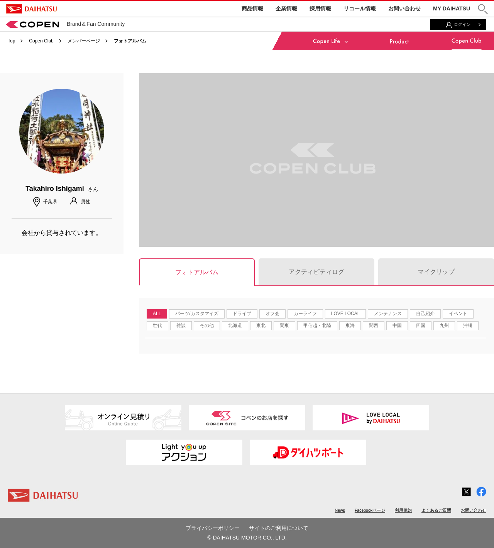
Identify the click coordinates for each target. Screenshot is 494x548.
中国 (397, 325)
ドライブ (242, 313)
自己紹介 (425, 313)
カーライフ (305, 313)
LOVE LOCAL (345, 313)
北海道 (235, 325)
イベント (458, 313)
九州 (444, 325)
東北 (261, 325)
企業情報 (286, 8)
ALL (157, 313)
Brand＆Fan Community (65, 24)
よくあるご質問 (436, 510)
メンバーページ (84, 41)
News (340, 510)
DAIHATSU (31, 8)
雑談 (181, 325)
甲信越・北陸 (317, 325)
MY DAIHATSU (451, 8)
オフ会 (272, 313)
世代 (157, 325)
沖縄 (467, 325)
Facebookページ (370, 510)
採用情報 (320, 8)
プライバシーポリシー (213, 528)
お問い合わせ (404, 8)
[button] (483, 9)
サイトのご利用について (278, 528)
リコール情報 (359, 8)
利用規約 (403, 510)
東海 (350, 325)
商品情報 (252, 8)
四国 (420, 325)
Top (11, 41)
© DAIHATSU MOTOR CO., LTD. (247, 538)
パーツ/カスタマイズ (196, 313)
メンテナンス (388, 313)
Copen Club (41, 41)
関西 (373, 325)
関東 (284, 325)
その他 (207, 325)
